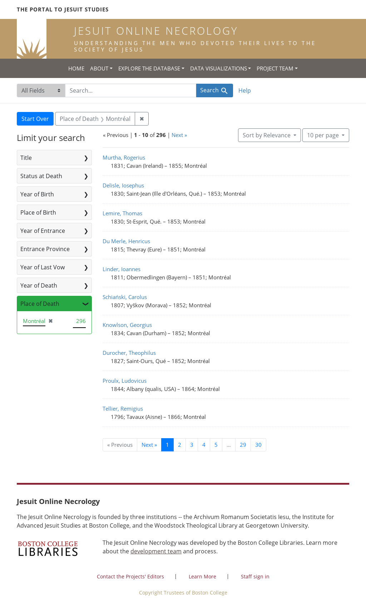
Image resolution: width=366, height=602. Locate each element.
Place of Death (39, 304)
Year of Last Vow (42, 267)
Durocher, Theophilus (129, 352)
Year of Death (38, 285)
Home (76, 68)
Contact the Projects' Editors (130, 576)
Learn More (202, 576)
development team (156, 551)
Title (26, 158)
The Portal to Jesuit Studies (63, 9)
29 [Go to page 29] (243, 444)
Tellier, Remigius (123, 408)
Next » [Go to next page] (149, 444)
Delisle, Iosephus (123, 185)
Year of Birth (37, 194)
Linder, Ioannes (121, 269)
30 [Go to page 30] (258, 444)
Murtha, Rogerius (124, 157)
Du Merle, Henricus (126, 241)
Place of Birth (38, 212)
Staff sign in (255, 576)
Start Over (35, 119)
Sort (267, 135)
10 (323, 135)
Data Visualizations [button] (218, 68)
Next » (179, 134)
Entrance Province (45, 249)
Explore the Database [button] (149, 68)
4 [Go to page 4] (204, 444)
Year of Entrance (42, 231)
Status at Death (41, 176)
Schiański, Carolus (125, 296)
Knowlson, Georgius (127, 324)
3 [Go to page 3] (191, 444)
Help (244, 90)
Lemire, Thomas (122, 213)
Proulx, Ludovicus (125, 380)
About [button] (99, 68)
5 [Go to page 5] (216, 444)
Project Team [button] (275, 68)
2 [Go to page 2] (179, 444)
